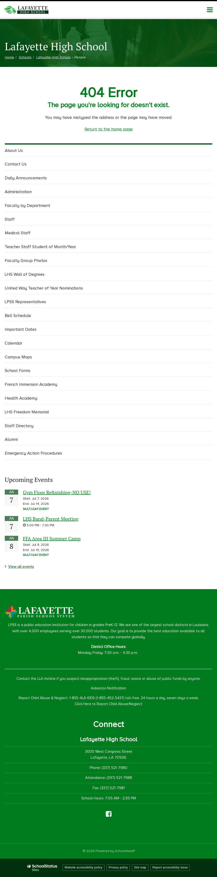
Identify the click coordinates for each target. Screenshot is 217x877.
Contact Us (15, 164)
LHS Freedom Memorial (27, 412)
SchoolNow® (125, 851)
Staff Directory (19, 425)
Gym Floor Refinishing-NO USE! (57, 492)
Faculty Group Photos (26, 260)
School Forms (17, 370)
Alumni (11, 439)
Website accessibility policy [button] (84, 867)
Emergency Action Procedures (33, 453)
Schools (25, 57)
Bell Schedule (18, 315)
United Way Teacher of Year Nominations (44, 288)
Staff (10, 219)
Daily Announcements (26, 177)
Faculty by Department (27, 205)
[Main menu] (210, 9)
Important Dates (21, 329)
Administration (18, 191)
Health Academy (21, 398)
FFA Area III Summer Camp (51, 538)
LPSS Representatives (25, 301)
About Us (14, 150)
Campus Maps (18, 357)
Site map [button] (140, 867)
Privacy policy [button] (118, 867)
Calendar (13, 343)
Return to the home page (109, 129)
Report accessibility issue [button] (170, 867)
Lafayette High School (53, 57)
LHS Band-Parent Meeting (50, 519)
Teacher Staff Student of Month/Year (40, 246)
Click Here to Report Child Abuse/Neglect (108, 704)
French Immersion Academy (31, 384)
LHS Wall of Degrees (24, 274)
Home (9, 57)
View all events (21, 566)
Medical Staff (18, 233)
